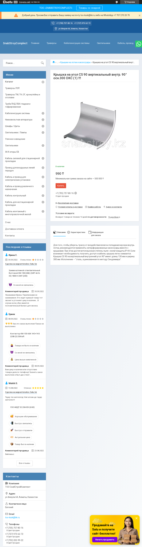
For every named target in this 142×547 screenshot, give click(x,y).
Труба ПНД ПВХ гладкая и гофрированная (17, 105)
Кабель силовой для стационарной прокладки (22, 159)
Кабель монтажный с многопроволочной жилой (18, 213)
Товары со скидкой (89, 7)
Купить (60, 185)
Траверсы (51, 43)
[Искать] (42, 63)
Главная (35, 43)
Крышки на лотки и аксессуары (75, 62)
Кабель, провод (126, 43)
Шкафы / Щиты (12, 126)
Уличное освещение (15, 139)
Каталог (9, 82)
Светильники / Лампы (16, 132)
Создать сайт (24, 2)
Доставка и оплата (14, 229)
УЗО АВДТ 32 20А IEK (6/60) (22, 407)
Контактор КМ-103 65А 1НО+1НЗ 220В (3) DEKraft (25, 335)
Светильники (103, 43)
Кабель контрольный (15, 195)
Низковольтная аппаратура (18, 119)
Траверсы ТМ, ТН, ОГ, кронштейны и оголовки (22, 96)
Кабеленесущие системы (77, 43)
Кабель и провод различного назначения (19, 187)
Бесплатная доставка (68, 203)
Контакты (10, 235)
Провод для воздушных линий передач (20, 169)
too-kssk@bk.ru (12, 517)
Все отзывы (24, 463)
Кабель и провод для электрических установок (17, 178)
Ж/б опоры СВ (12, 152)
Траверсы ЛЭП (12, 88)
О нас (8, 222)
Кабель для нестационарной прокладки (19, 203)
